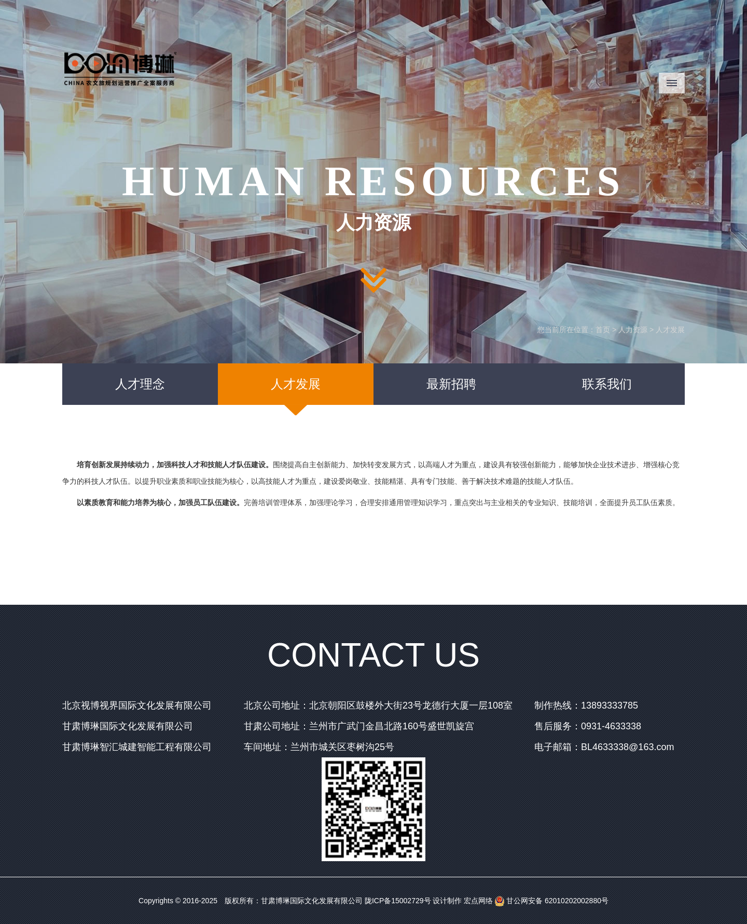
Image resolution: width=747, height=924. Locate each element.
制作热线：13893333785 (586, 705)
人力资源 (632, 329)
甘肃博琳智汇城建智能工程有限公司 (137, 747)
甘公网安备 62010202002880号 (551, 900)
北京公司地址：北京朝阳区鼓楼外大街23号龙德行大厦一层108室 (378, 705)
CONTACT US (373, 655)
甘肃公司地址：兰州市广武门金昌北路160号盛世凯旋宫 (359, 726)
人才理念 (140, 384)
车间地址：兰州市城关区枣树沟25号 (319, 747)
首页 (603, 329)
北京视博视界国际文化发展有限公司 (137, 705)
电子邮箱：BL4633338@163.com (604, 747)
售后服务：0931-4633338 (587, 726)
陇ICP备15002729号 (398, 900)
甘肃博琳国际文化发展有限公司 (127, 726)
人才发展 (670, 329)
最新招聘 (451, 384)
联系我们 (607, 384)
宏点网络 (478, 900)
